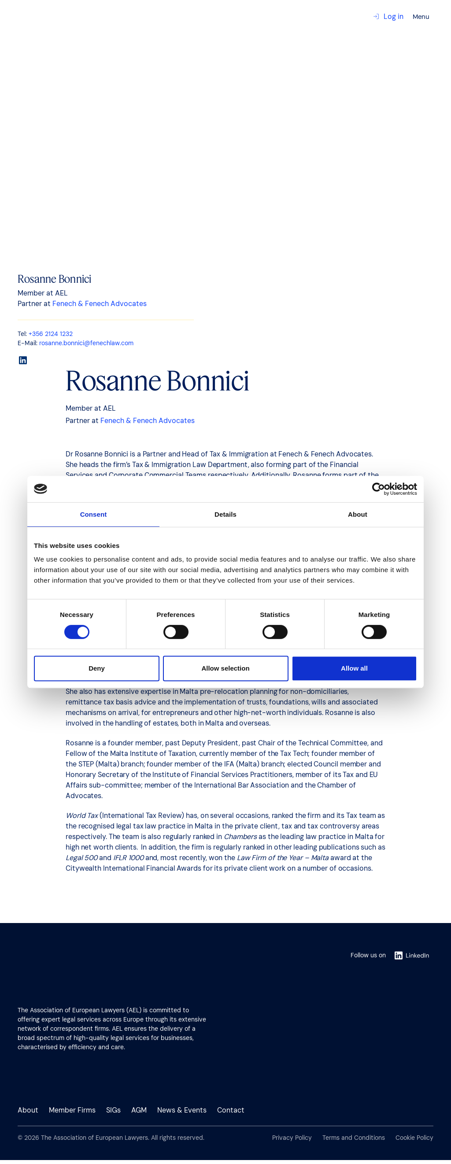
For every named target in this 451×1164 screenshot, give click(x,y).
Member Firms (72, 1110)
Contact (24, 58)
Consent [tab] (93, 514)
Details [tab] (225, 514)
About (28, 1110)
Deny (97, 668)
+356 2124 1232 (51, 334)
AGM (139, 1110)
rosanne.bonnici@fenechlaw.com (86, 343)
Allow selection (225, 668)
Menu (421, 16)
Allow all (354, 668)
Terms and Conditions (353, 1138)
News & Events (182, 1110)
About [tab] (357, 514)
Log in (388, 16)
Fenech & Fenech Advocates (99, 303)
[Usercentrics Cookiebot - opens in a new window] (378, 489)
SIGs (113, 1110)
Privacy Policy (292, 1138)
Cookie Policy (414, 1138)
